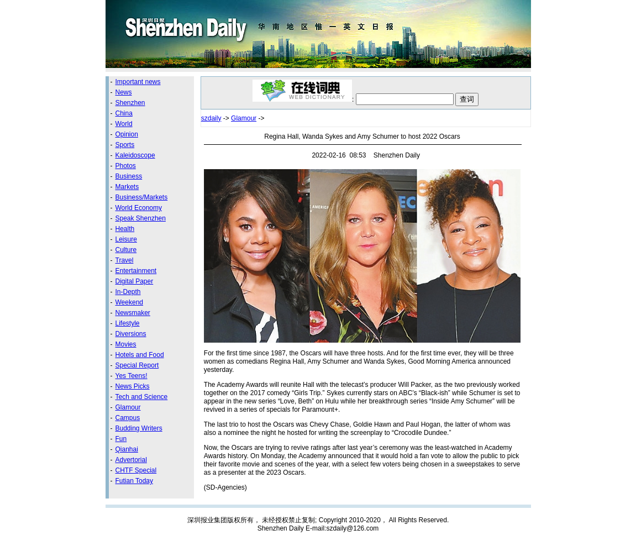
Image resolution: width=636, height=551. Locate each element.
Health (125, 229)
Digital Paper (134, 281)
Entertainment (136, 271)
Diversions (130, 334)
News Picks (132, 386)
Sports (125, 145)
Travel (124, 260)
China (124, 113)
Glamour (128, 407)
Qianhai (126, 449)
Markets (127, 187)
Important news (138, 82)
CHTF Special (136, 470)
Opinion (126, 134)
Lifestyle (127, 323)
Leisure (126, 239)
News (123, 92)
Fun (121, 439)
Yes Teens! (131, 376)
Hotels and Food (139, 355)
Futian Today (134, 481)
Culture (126, 250)
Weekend (129, 302)
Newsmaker (132, 313)
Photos (125, 166)
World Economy (138, 208)
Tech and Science (141, 397)
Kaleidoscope (135, 155)
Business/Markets (141, 197)
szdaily (211, 118)
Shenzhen (130, 103)
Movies (125, 344)
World (124, 124)
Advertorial (131, 460)
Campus (127, 418)
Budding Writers (138, 428)
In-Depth (128, 292)
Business (129, 176)
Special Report (137, 365)
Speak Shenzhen (140, 218)
